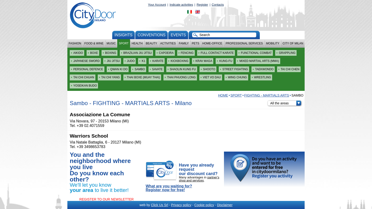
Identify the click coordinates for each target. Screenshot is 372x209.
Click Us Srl (159, 205)
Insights (124, 35)
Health (137, 43)
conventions (151, 35)
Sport (124, 43)
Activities (168, 43)
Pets (195, 43)
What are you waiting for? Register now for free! (169, 188)
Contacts (218, 4)
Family (184, 43)
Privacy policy (181, 205)
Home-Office (212, 43)
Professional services (244, 43)
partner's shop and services (199, 179)
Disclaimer (224, 205)
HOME (223, 95)
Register (202, 4)
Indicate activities (181, 4)
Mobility (272, 43)
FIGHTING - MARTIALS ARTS (266, 95)
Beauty (151, 43)
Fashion (75, 43)
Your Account (157, 4)
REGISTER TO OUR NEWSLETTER (106, 199)
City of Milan (293, 43)
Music (111, 43)
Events (178, 35)
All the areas (285, 103)
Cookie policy (204, 205)
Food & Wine (93, 43)
